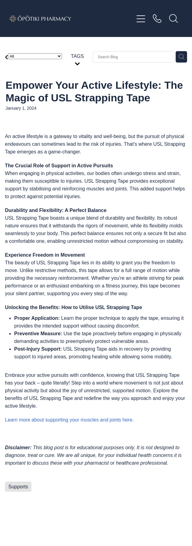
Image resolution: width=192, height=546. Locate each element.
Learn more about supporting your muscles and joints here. (69, 419)
